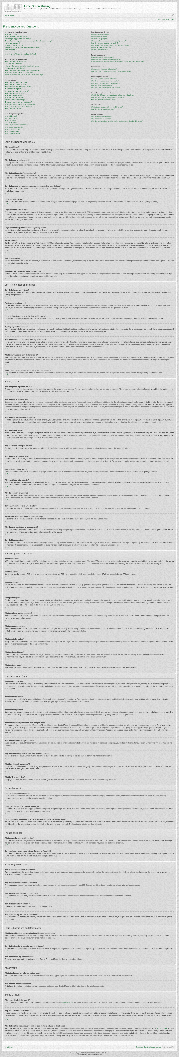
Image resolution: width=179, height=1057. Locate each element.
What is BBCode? (11, 116)
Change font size (172, 15)
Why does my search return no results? (104, 81)
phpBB (80, 1053)
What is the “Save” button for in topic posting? (20, 104)
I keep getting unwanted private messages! (106, 59)
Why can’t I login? (11, 34)
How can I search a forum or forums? (104, 79)
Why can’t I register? (12, 52)
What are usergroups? (99, 39)
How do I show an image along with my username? (22, 70)
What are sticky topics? (13, 129)
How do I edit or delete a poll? (15, 93)
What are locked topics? (13, 131)
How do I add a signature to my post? (18, 86)
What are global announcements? (16, 125)
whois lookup (162, 1028)
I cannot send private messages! (102, 57)
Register (166, 19)
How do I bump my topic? (13, 108)
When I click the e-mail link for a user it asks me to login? (24, 74)
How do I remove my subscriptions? (103, 99)
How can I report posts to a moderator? (18, 102)
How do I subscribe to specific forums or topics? (107, 97)
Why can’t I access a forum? (14, 95)
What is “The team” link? (99, 50)
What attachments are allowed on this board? (107, 107)
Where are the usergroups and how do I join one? (108, 41)
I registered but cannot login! (14, 45)
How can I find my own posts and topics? (105, 87)
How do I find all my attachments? (103, 109)
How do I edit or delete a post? (15, 84)
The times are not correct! (13, 64)
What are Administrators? (100, 34)
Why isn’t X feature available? (101, 119)
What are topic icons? (12, 133)
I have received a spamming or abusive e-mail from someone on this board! (117, 61)
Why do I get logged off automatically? (18, 39)
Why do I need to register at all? (16, 36)
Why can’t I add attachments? (15, 97)
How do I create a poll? (13, 89)
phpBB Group (68, 1002)
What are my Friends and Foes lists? (104, 69)
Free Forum (97, 1054)
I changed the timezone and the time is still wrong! (22, 66)
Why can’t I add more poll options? (17, 91)
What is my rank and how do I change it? (19, 72)
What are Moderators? (99, 36)
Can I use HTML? (11, 118)
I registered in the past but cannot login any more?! (22, 47)
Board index (9, 16)
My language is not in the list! (15, 68)
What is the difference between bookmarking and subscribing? (112, 95)
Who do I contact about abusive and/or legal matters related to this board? (117, 121)
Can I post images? (11, 122)
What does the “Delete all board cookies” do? (20, 54)
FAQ (159, 19)
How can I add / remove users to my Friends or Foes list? (111, 71)
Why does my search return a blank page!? (106, 83)
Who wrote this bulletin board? (101, 117)
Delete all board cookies (152, 1047)
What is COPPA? (11, 50)
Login (172, 19)
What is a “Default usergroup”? (102, 47)
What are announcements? (14, 127)
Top (8, 154)
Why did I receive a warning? (15, 100)
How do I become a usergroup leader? (104, 43)
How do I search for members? (102, 85)
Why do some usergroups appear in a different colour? (110, 45)
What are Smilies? (11, 120)
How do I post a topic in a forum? (16, 82)
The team (139, 1047)
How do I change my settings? (15, 61)
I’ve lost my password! (12, 43)
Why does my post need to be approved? (19, 106)
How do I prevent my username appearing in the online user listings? (28, 41)
